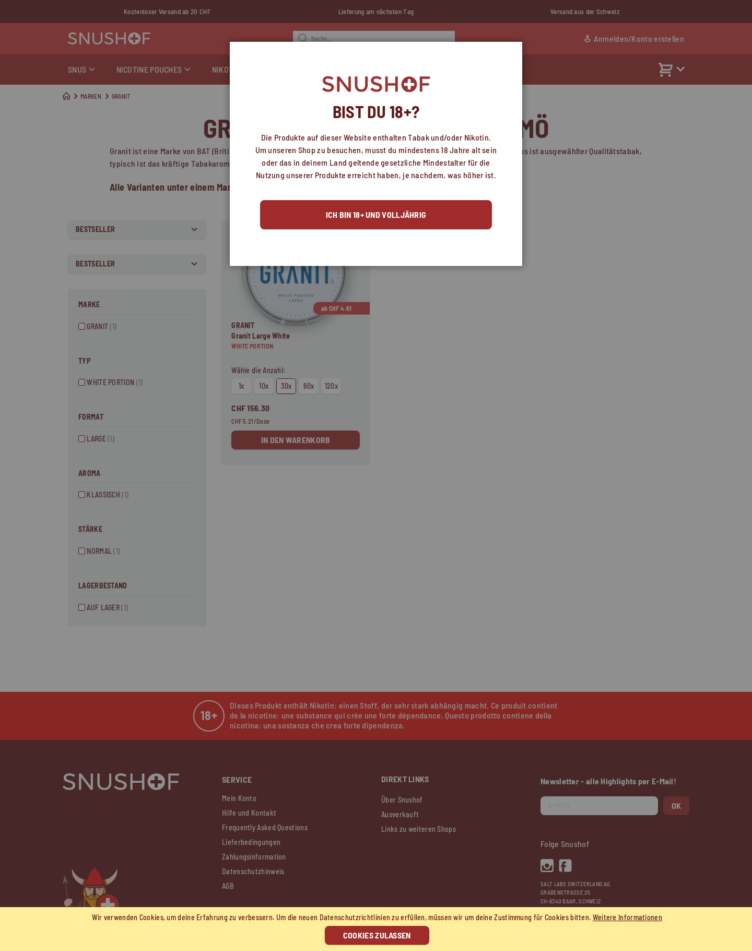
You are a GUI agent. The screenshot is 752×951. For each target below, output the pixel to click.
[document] (377, 929)
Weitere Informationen (627, 917)
